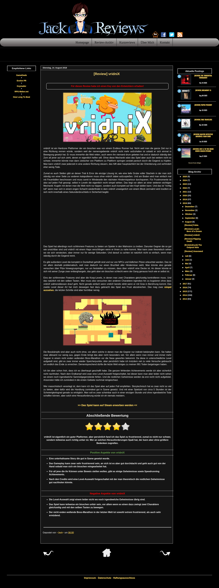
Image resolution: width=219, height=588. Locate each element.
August (188, 222)
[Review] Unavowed (194, 251)
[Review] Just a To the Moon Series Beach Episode (203, 150)
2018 (185, 203)
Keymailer (21, 86)
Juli (187, 256)
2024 (185, 180)
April (187, 267)
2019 (185, 199)
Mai (187, 263)
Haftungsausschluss (124, 578)
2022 (185, 188)
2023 (185, 184)
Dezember (190, 206)
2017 (185, 284)
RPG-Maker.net (21, 91)
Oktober (189, 214)
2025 (185, 176)
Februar (189, 275)
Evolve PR (21, 81)
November (190, 210)
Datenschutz (104, 578)
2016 (185, 287)
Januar (188, 279)
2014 (185, 295)
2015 (185, 291)
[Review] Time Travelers (203, 119)
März (187, 271)
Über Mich (147, 42)
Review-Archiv (104, 42)
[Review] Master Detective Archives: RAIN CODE (203, 135)
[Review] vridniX (192, 235)
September (190, 218)
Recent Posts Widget (194, 163)
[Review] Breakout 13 (203, 90)
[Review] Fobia (191, 225)
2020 (185, 195)
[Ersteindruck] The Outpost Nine (193, 246)
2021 (185, 192)
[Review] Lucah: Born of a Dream (193, 230)
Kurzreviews (127, 42)
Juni (187, 260)
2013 (185, 299)
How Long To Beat (21, 97)
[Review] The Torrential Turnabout (203, 76)
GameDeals (21, 75)
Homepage (82, 42)
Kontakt (165, 42)
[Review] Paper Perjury (203, 105)
